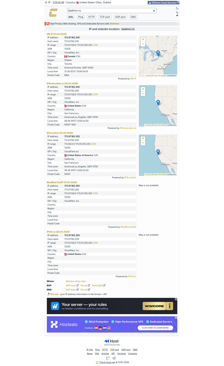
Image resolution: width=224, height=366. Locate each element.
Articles (105, 353)
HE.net (85, 285)
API (113, 353)
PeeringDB (98, 285)
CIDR (95, 45)
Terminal (121, 353)
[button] (158, 53)
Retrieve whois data (76, 281)
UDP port (125, 349)
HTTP (105, 349)
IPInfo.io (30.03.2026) (58, 231)
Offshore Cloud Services (164, 2)
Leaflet (147, 76)
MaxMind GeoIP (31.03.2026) (62, 182)
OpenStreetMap (160, 76)
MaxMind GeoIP (128, 227)
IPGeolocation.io (128, 128)
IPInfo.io (132, 276)
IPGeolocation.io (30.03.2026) (62, 83)
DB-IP (133, 78)
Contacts (132, 353)
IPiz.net (52, 294)
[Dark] (177, 8)
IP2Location (130, 177)
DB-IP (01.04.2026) (57, 34)
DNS (135, 349)
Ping (97, 349)
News (89, 353)
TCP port (114, 349)
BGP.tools (72, 285)
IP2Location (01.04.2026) (60, 133)
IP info (90, 349)
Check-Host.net (105, 362)
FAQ (97, 353)
